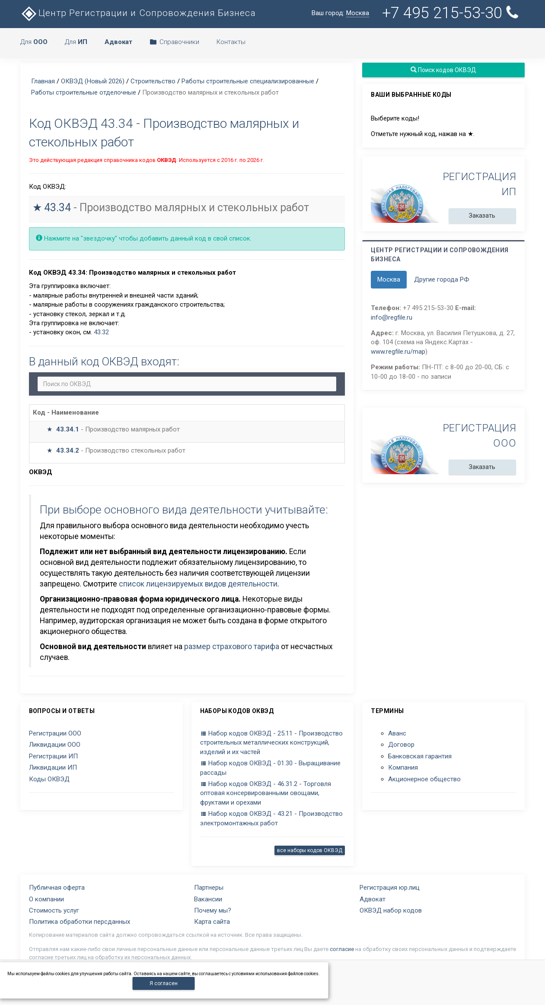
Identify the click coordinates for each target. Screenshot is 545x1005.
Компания (403, 767)
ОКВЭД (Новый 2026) (92, 81)
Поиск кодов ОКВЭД (443, 70)
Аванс (397, 733)
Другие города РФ (441, 279)
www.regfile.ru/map (398, 351)
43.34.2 (67, 450)
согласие (342, 949)
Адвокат (373, 899)
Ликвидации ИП (53, 767)
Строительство (153, 81)
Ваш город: (340, 13)
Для (34, 42)
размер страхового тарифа (231, 646)
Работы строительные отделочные (83, 92)
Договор (401, 744)
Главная (43, 81)
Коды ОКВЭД (49, 779)
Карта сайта (212, 922)
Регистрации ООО (55, 733)
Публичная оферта (57, 887)
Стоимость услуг (54, 910)
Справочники (174, 42)
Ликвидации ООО (54, 744)
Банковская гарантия (420, 756)
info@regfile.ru (391, 317)
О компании (46, 899)
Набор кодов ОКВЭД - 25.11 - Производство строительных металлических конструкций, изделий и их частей (271, 742)
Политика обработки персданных (79, 922)
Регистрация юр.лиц (390, 887)
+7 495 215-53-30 (452, 12)
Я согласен (164, 983)
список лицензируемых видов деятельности (198, 584)
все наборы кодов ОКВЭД (309, 850)
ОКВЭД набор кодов (391, 910)
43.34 (57, 207)
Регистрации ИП (53, 756)
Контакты (231, 42)
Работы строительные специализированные (248, 81)
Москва (388, 279)
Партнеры (208, 887)
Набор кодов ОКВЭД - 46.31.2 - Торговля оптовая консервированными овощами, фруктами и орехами (265, 793)
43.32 (101, 332)
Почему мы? (212, 910)
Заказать (482, 215)
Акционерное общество (424, 779)
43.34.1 (67, 429)
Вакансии (208, 899)
